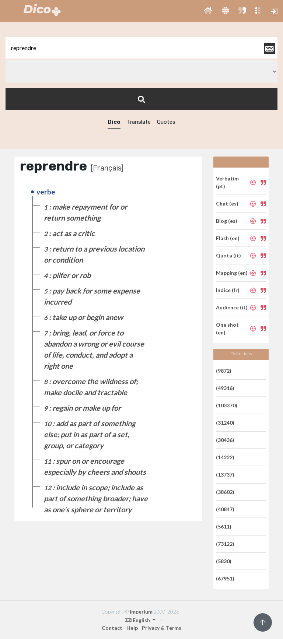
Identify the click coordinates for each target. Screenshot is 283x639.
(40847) (225, 509)
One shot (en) (227, 329)
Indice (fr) (228, 290)
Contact (112, 628)
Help (132, 628)
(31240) (225, 422)
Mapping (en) (232, 273)
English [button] (138, 620)
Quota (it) (228, 255)
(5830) (223, 561)
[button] (208, 11)
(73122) (225, 544)
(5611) (223, 526)
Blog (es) (226, 221)
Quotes (166, 122)
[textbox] (141, 48)
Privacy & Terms (161, 628)
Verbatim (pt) (227, 182)
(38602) (225, 492)
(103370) (226, 405)
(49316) (225, 388)
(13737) (225, 474)
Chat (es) (227, 203)
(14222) (225, 457)
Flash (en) (228, 238)
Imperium (141, 611)
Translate (139, 122)
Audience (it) (232, 307)
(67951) (225, 578)
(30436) (225, 440)
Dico (114, 122)
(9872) (223, 371)
